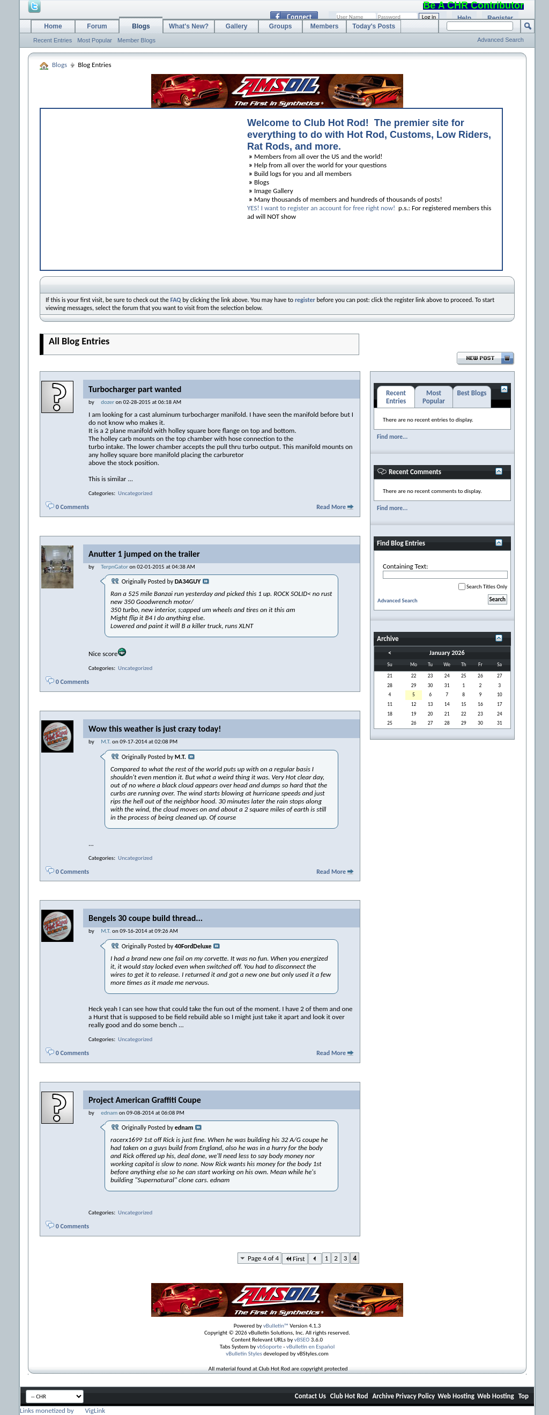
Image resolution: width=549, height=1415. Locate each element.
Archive (383, 1396)
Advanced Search (500, 39)
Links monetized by (62, 1410)
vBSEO (302, 1339)
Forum (97, 26)
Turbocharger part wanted (134, 389)
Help (464, 18)
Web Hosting (455, 1396)
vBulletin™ (275, 1325)
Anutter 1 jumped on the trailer (144, 554)
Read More (331, 507)
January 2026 (447, 653)
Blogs (141, 26)
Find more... (392, 436)
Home (53, 26)
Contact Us (310, 1396)
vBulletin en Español (310, 1346)
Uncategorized (135, 493)
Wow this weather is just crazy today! (154, 729)
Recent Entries (52, 40)
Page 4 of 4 (263, 1258)
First (295, 1259)
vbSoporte (269, 1346)
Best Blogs (471, 393)
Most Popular (94, 40)
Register (500, 18)
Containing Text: (445, 570)
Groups (280, 26)
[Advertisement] (139, 187)
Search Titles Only (482, 586)
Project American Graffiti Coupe (144, 1100)
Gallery (237, 26)
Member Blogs (136, 40)
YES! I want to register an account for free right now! (321, 208)
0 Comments (72, 507)
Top (523, 1396)
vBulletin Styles (244, 1353)
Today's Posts (373, 26)
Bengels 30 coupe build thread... (145, 918)
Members (324, 26)
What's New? (189, 26)
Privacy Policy (415, 1396)
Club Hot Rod (349, 1396)
